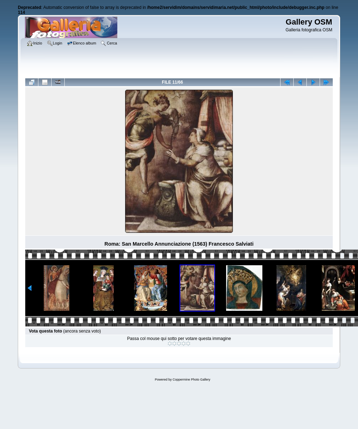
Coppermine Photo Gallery (191, 379)
